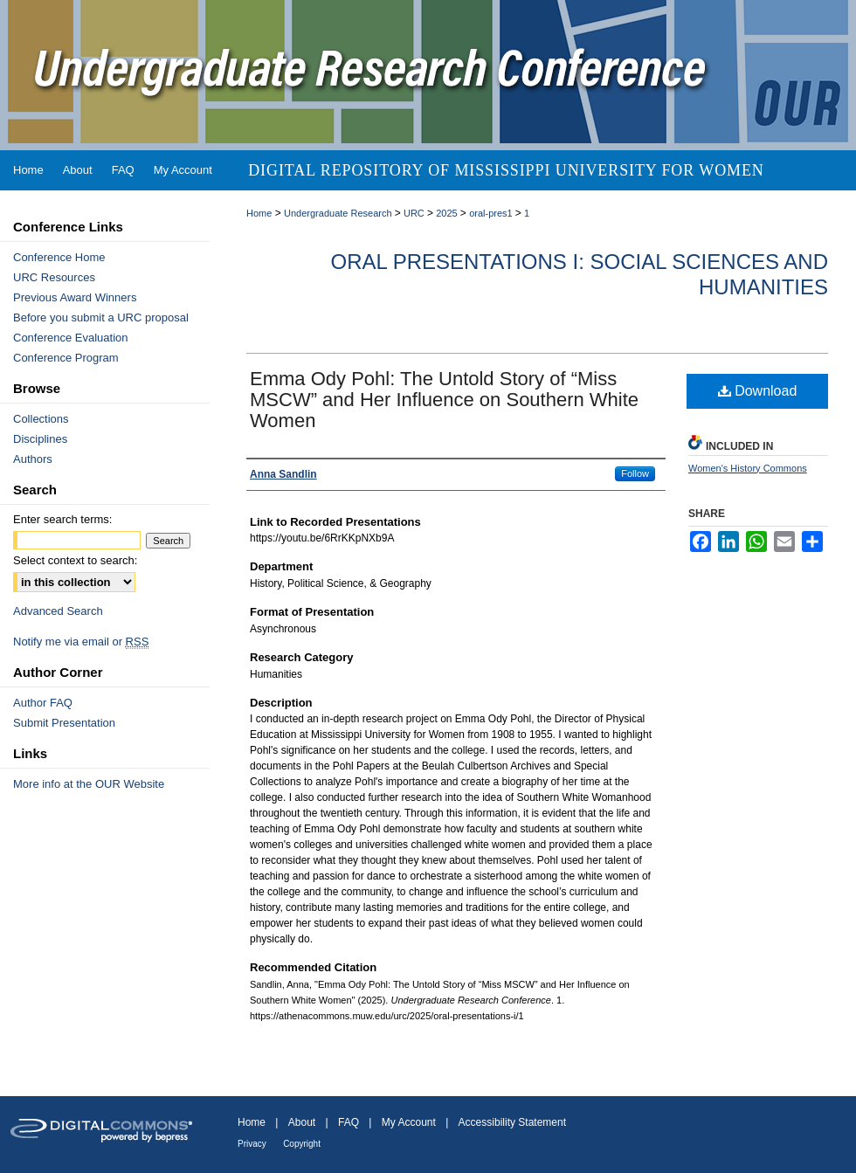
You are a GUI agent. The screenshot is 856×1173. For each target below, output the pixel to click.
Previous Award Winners (74, 297)
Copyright (302, 1144)
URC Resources (54, 277)
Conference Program (66, 357)
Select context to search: (75, 560)
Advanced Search (58, 611)
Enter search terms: (62, 519)
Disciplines (40, 438)
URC (415, 213)
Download (757, 390)
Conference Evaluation (70, 337)
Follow (635, 473)
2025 (448, 213)
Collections (41, 418)
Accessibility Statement (512, 1122)
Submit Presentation (64, 722)
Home (259, 213)
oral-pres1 (492, 213)
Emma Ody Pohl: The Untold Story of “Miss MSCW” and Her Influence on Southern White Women (444, 399)
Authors (32, 459)
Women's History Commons (747, 468)
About (301, 1122)
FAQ (348, 1122)
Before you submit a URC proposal (101, 317)
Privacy (252, 1144)
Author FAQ (42, 702)
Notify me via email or (80, 641)
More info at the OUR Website (88, 783)
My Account (409, 1122)
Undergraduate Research (339, 213)
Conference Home (59, 257)
